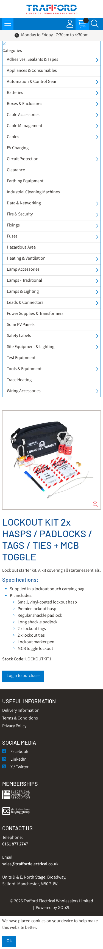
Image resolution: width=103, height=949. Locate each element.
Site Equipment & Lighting (30, 347)
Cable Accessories (23, 115)
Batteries (15, 93)
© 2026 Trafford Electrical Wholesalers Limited (51, 901)
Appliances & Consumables (32, 71)
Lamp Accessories (23, 270)
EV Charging (18, 148)
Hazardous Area (21, 247)
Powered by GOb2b (53, 908)
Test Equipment (21, 358)
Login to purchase (23, 676)
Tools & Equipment (24, 369)
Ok (9, 941)
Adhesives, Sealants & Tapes (32, 60)
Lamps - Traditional (24, 281)
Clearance (16, 170)
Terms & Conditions (20, 718)
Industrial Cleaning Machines (33, 192)
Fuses (12, 236)
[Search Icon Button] (95, 24)
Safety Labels (19, 336)
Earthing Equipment (25, 181)
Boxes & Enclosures (24, 104)
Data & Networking (24, 203)
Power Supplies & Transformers (35, 314)
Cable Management (24, 126)
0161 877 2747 (15, 844)
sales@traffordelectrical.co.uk (30, 864)
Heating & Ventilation (26, 258)
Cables (13, 137)
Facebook (15, 752)
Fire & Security (20, 214)
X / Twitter (15, 767)
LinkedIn (14, 759)
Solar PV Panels (21, 325)
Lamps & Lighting (23, 292)
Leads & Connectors (25, 303)
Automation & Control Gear (31, 82)
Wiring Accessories (24, 391)
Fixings (13, 225)
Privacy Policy (14, 726)
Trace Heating (19, 380)
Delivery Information (21, 711)
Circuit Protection (22, 159)
